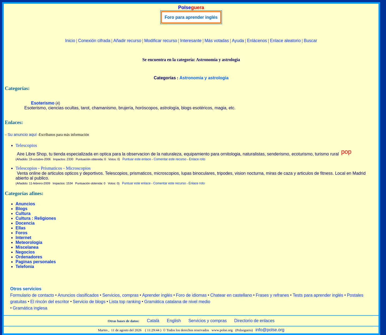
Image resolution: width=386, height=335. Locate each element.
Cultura (23, 213)
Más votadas (217, 40)
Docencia (25, 223)
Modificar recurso (160, 40)
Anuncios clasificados (78, 295)
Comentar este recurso (170, 159)
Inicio (70, 40)
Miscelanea (27, 247)
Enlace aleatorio (285, 40)
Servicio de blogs (89, 301)
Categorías (165, 78)
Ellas (20, 228)
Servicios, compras (120, 295)
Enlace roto (197, 159)
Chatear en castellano (231, 295)
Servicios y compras (207, 320)
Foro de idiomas (191, 295)
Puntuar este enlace (137, 159)
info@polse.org (269, 329)
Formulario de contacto (32, 295)
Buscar (310, 40)
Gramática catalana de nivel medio (177, 301)
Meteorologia (29, 242)
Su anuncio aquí (22, 134)
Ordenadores (29, 257)
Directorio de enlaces (254, 320)
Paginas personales (36, 261)
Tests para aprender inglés (318, 295)
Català (153, 320)
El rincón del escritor (49, 301)
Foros (21, 232)
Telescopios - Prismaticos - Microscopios (53, 168)
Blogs (21, 208)
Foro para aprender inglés (191, 17)
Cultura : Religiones (36, 218)
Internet (23, 237)
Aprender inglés (157, 295)
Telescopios (26, 145)
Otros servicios (26, 288)
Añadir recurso (127, 40)
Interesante (191, 40)
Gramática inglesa (30, 308)
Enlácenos (257, 40)
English (174, 320)
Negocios (25, 252)
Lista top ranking (124, 301)
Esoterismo (42, 103)
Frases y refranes (272, 295)
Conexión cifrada (94, 40)
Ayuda (238, 40)
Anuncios (25, 204)
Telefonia (25, 266)
